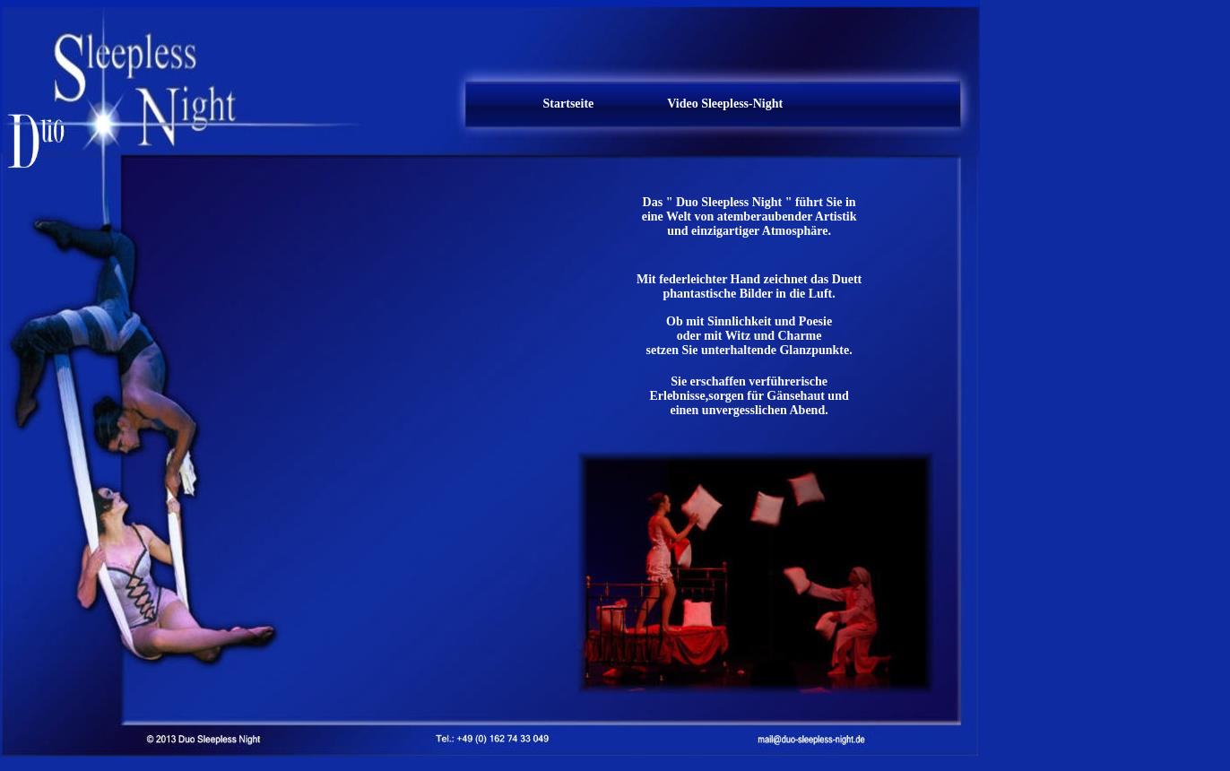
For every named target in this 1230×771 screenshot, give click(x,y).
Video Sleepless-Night (725, 103)
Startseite (568, 103)
